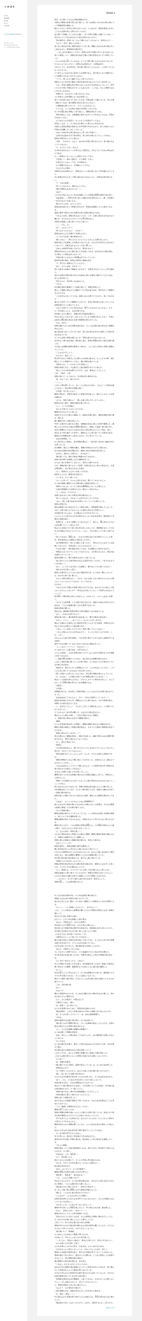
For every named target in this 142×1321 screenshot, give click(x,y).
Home (6, 15)
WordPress (14, 45)
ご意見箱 (6, 25)
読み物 (6, 20)
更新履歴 (6, 18)
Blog (6, 23)
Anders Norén (16, 47)
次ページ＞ (110, 1308)
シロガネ (11, 43)
